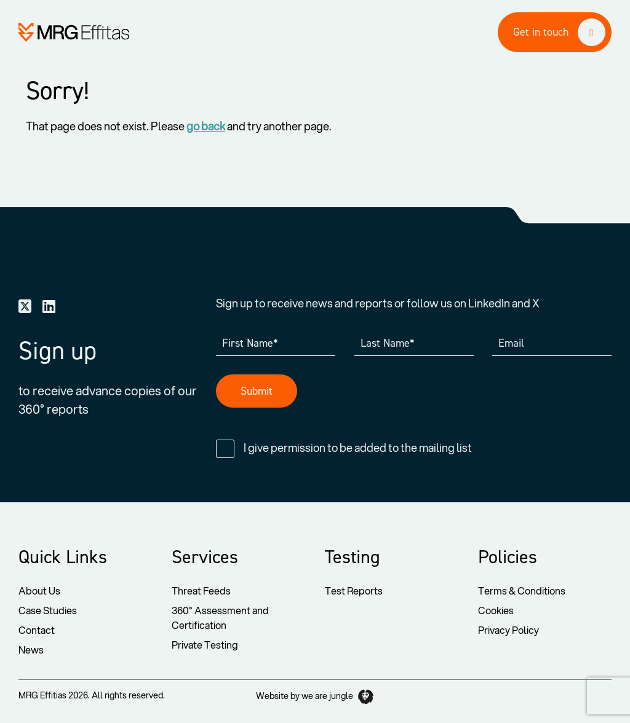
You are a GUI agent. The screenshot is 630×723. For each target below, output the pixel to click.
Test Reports (354, 590)
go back (205, 126)
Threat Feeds (201, 590)
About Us (39, 590)
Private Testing (205, 645)
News (31, 649)
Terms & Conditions (521, 590)
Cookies (496, 610)
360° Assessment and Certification (220, 617)
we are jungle (337, 697)
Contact (36, 630)
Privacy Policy (508, 630)
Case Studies (47, 610)
